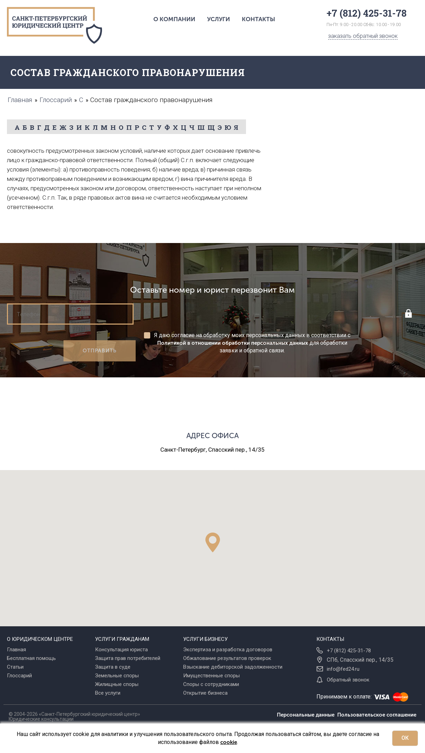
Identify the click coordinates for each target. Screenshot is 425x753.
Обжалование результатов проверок (227, 658)
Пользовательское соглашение (376, 715)
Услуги (218, 19)
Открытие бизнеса (205, 693)
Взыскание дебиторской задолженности (232, 667)
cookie (228, 742)
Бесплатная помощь (31, 658)
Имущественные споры (211, 675)
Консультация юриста (121, 649)
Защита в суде (112, 667)
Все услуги (107, 693)
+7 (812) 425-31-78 (349, 650)
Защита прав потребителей (127, 658)
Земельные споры (117, 675)
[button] (212, 542)
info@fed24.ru (343, 669)
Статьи (15, 667)
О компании (174, 19)
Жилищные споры (116, 684)
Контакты (258, 19)
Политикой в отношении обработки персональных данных (232, 343)
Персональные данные (307, 715)
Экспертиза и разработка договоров (227, 649)
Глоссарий (19, 675)
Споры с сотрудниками (211, 684)
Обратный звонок (348, 680)
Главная (16, 649)
